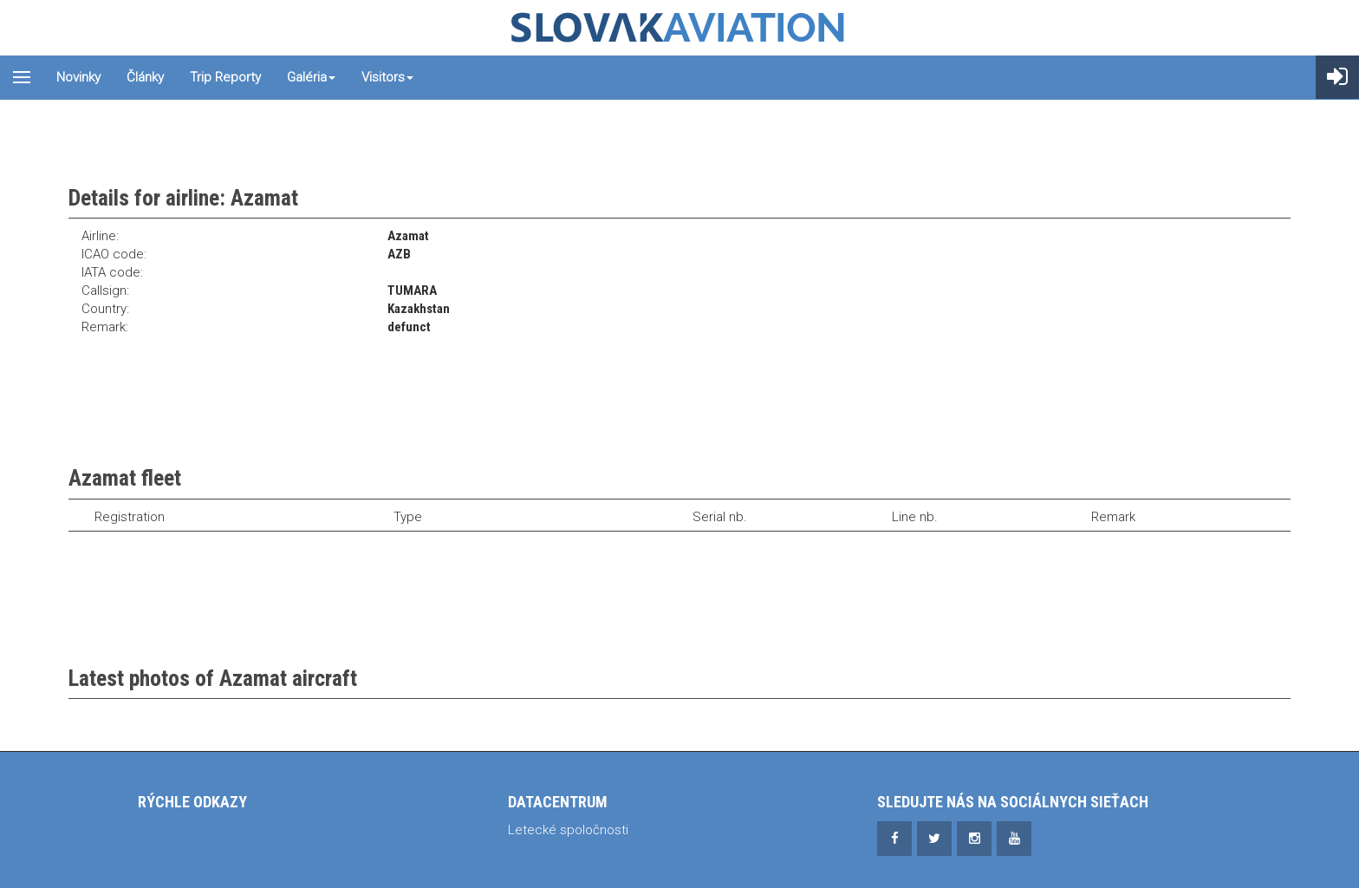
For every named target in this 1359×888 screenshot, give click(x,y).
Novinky (78, 77)
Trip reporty (225, 77)
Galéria (311, 77)
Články (145, 77)
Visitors (387, 77)
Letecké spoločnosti (568, 830)
